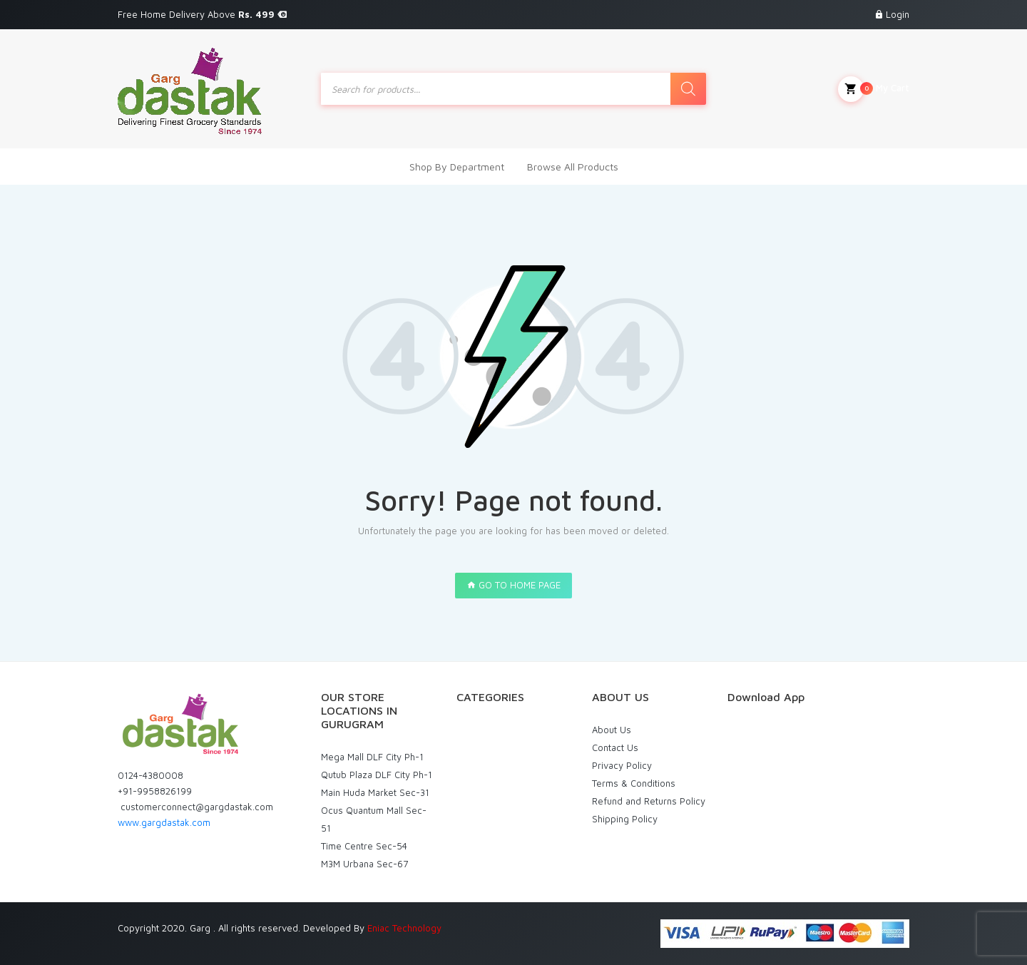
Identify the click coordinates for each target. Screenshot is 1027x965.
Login (897, 14)
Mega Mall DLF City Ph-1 (372, 756)
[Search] (688, 89)
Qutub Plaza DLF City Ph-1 (376, 774)
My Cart (873, 89)
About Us (611, 729)
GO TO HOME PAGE (513, 585)
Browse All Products (572, 166)
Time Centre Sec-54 (364, 846)
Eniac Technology (404, 928)
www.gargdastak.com (164, 822)
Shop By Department (456, 166)
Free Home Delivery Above (202, 14)
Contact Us (615, 747)
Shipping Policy (625, 818)
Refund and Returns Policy (648, 801)
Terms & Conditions (633, 783)
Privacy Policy (622, 765)
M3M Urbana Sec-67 (364, 863)
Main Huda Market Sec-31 (375, 792)
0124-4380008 (150, 775)
